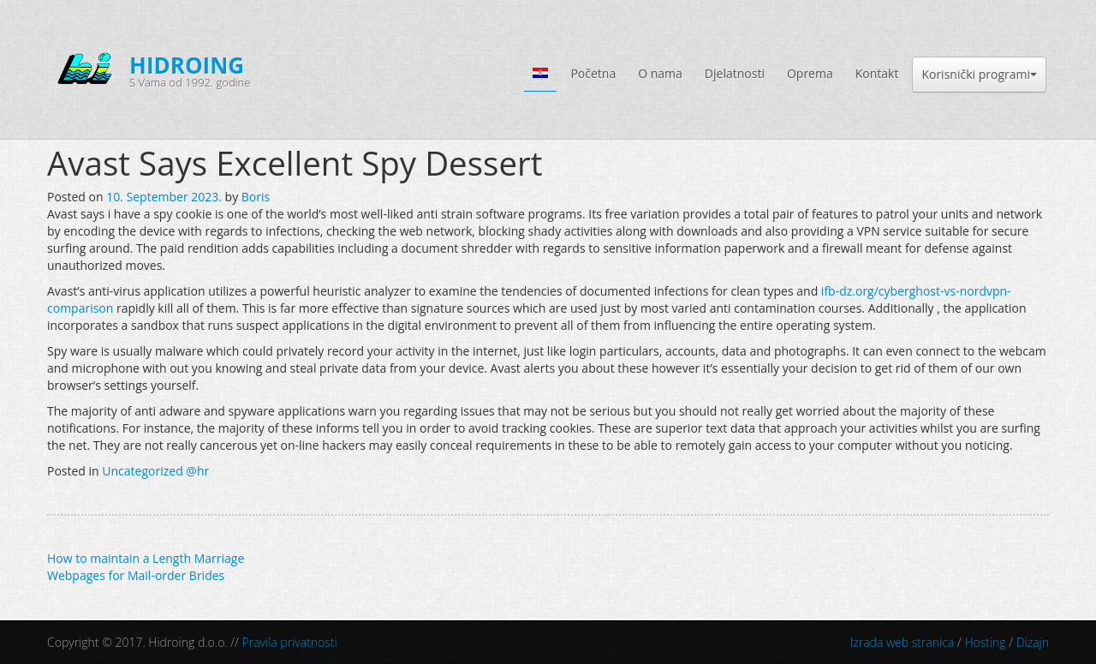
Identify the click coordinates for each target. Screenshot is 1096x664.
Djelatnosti (735, 73)
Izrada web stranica (902, 642)
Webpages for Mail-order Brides (135, 575)
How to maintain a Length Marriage (145, 558)
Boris (255, 196)
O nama (660, 73)
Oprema (810, 73)
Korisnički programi (979, 74)
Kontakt (877, 73)
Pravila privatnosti (289, 642)
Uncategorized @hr (155, 471)
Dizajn (1032, 642)
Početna (593, 73)
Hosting (984, 642)
